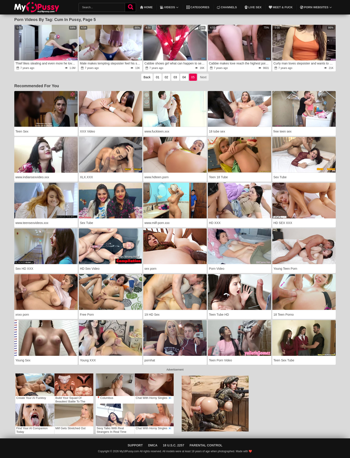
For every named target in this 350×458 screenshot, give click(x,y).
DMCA (152, 445)
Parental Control (206, 445)
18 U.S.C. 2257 (173, 445)
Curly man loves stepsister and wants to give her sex (304, 63)
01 (157, 77)
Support (135, 445)
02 (166, 77)
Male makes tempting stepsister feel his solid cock (111, 63)
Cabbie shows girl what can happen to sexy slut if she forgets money (175, 63)
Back (147, 77)
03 (175, 77)
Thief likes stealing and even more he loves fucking (46, 63)
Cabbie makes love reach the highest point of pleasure (240, 63)
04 (184, 77)
